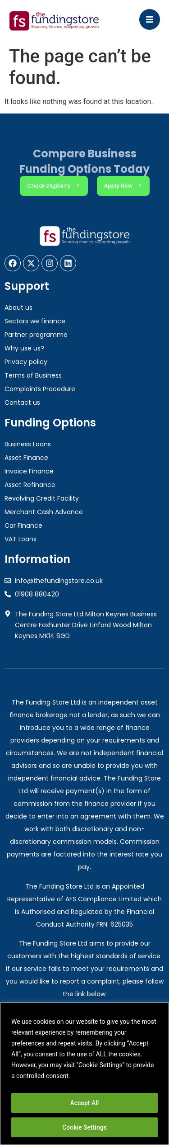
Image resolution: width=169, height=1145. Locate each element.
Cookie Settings (84, 1127)
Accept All (84, 1103)
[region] (84, 1074)
